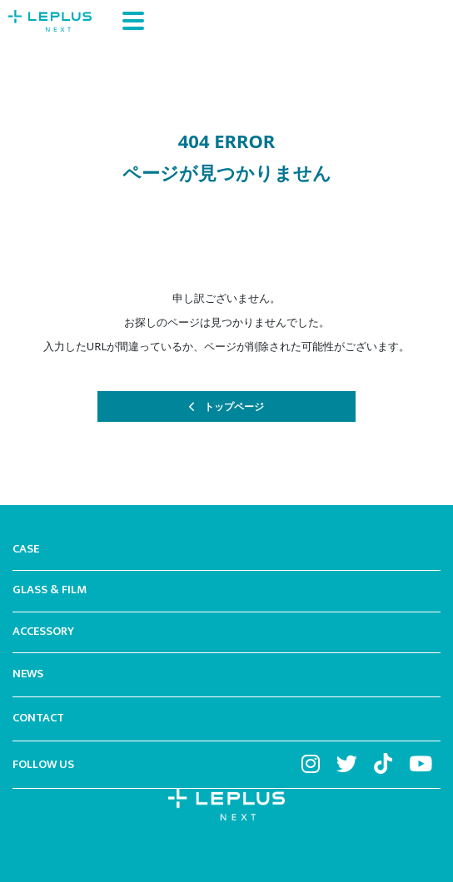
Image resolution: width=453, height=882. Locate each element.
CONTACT (38, 719)
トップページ (234, 406)
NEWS (27, 675)
